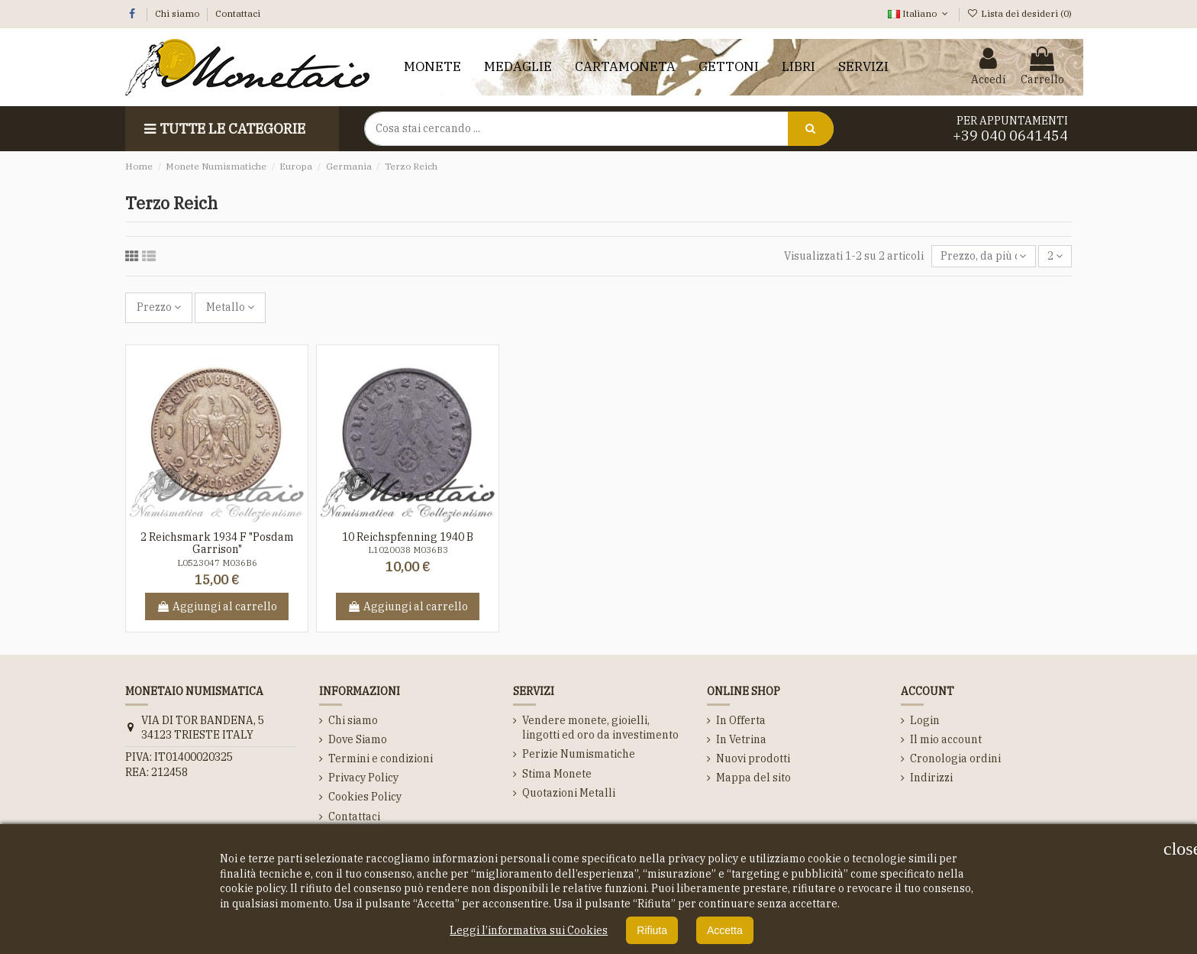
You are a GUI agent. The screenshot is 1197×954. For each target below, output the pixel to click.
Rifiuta (652, 930)
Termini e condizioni (380, 758)
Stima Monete (557, 774)
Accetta (725, 930)
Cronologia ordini (955, 758)
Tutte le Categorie (222, 128)
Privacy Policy (363, 777)
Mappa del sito (753, 777)
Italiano (919, 13)
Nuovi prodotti (753, 758)
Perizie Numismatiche (578, 754)
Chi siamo (178, 13)
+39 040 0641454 (1010, 135)
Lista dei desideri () (1019, 13)
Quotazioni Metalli (568, 793)
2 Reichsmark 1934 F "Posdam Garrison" (217, 543)
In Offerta (741, 720)
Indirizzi (931, 777)
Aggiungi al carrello (216, 606)
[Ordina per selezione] (983, 256)
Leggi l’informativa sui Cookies (529, 930)
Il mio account (946, 739)
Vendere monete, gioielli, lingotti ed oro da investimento (600, 727)
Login (925, 720)
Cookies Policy (365, 797)
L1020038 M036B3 (408, 550)
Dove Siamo (357, 739)
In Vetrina (741, 739)
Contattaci (237, 13)
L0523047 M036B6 (217, 563)
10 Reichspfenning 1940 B (407, 537)
